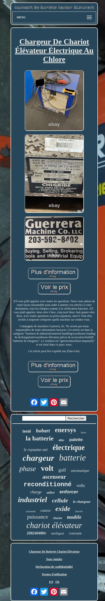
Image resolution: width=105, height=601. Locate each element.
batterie (72, 457)
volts (80, 485)
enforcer (69, 491)
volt (47, 468)
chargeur (38, 457)
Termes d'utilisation (54, 574)
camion (45, 510)
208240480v (36, 533)
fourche (79, 511)
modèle (74, 517)
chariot (57, 518)
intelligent (57, 533)
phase (27, 469)
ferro (83, 432)
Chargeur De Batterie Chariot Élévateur (54, 551)
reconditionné (48, 484)
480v (61, 440)
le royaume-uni (36, 450)
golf (62, 470)
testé (26, 431)
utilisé (51, 492)
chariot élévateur (54, 525)
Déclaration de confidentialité (54, 566)
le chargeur (81, 502)
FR (57, 582)
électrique (68, 447)
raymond (30, 511)
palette (76, 439)
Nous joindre (54, 559)
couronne (75, 533)
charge (36, 492)
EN (51, 582)
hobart (43, 431)
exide (62, 508)
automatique (80, 471)
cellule (60, 500)
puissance (37, 517)
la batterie (39, 438)
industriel (32, 500)
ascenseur (54, 477)
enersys (65, 430)
